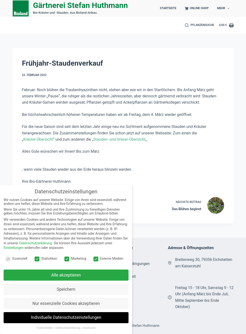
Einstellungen (14, 248)
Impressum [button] (89, 327)
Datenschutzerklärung (35, 243)
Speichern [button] (66, 289)
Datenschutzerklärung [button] (68, 327)
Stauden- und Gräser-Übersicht (119, 139)
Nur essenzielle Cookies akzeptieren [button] (66, 303)
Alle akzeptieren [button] (66, 275)
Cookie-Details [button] (45, 327)
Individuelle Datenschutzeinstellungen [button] (66, 317)
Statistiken (46, 258)
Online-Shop (197, 8)
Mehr (224, 8)
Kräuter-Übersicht (38, 139)
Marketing (75, 258)
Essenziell (16, 258)
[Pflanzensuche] (199, 25)
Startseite (168, 8)
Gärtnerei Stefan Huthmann (80, 5)
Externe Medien (108, 258)
